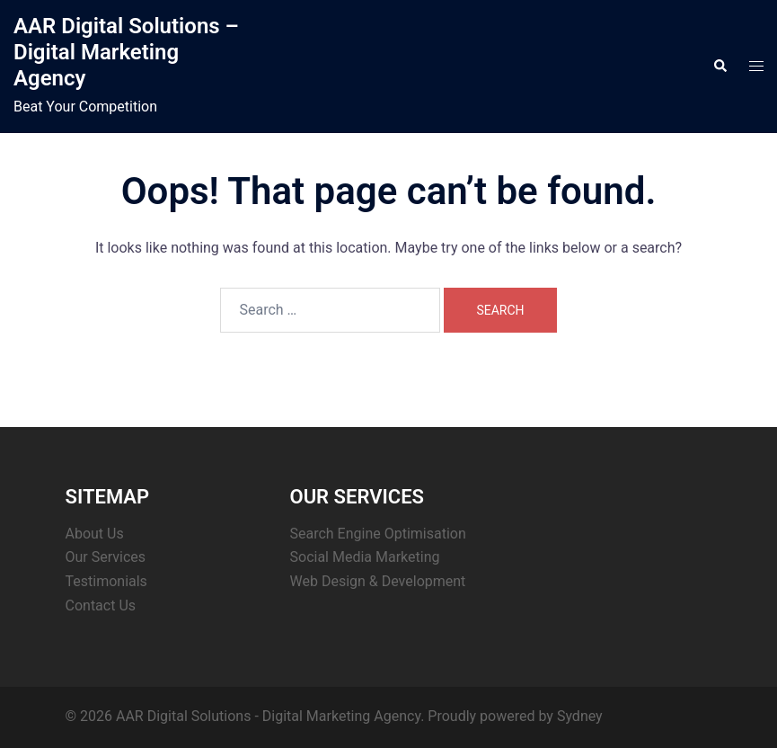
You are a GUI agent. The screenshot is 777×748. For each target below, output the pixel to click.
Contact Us (101, 605)
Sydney (580, 716)
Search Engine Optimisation (378, 533)
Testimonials (106, 581)
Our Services (106, 556)
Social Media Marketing (365, 556)
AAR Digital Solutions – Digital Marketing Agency (126, 52)
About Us (95, 533)
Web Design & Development (378, 581)
